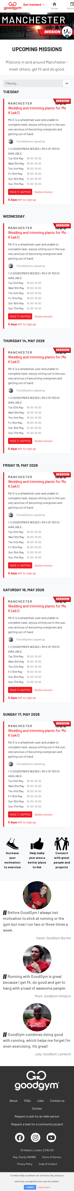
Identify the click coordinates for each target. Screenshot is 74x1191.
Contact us (57, 1100)
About (13, 1100)
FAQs (27, 1100)
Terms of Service (51, 1157)
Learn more (43, 1187)
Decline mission (43, 192)
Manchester (34, 19)
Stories (37, 1108)
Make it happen (20, 192)
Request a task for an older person (37, 1116)
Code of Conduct (48, 1164)
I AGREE (30, 1187)
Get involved (32, 4)
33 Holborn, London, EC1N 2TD (37, 1150)
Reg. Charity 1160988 (24, 1157)
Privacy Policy (24, 1164)
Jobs (40, 1100)
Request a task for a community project (37, 1124)
